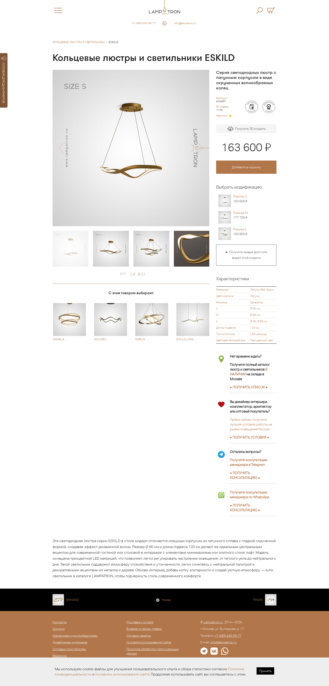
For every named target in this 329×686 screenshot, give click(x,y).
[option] (131, 148)
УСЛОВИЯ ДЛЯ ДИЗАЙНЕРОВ (3, 80)
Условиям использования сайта (122, 674)
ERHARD (72, 600)
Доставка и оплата (139, 622)
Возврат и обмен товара (144, 629)
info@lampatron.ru (185, 23)
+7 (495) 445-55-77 (144, 23)
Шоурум (59, 629)
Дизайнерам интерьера (70, 642)
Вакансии (60, 655)
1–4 (132, 274)
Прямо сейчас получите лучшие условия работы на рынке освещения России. (251, 424)
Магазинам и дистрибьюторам (75, 635)
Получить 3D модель (246, 129)
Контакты (59, 622)
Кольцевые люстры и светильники (79, 42)
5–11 (141, 274)
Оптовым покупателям (69, 649)
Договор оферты (138, 635)
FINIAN (258, 600)
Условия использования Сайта (148, 642)
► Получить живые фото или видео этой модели (246, 255)
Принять (265, 671)
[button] (61, 148)
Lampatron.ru (213, 622)
